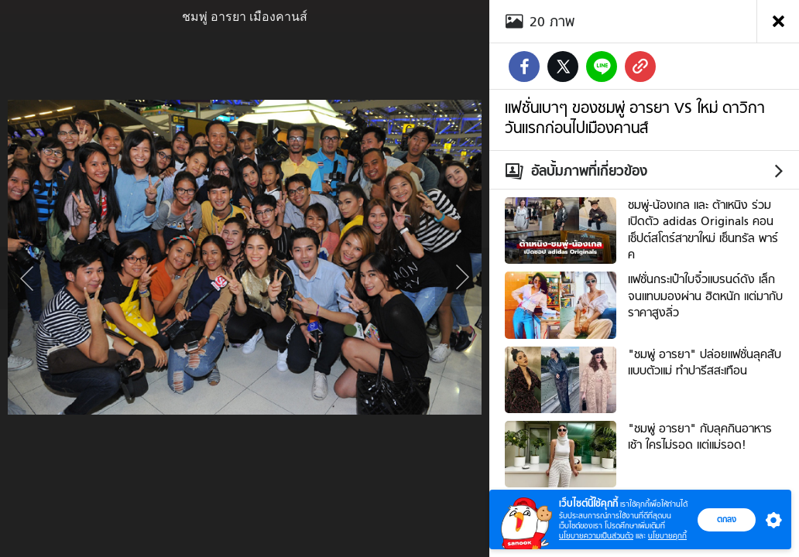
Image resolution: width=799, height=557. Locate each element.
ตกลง (726, 519)
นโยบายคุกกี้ (667, 535)
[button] (770, 519)
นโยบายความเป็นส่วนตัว (596, 535)
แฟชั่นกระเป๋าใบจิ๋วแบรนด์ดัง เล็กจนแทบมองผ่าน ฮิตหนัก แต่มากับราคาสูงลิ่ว (705, 296)
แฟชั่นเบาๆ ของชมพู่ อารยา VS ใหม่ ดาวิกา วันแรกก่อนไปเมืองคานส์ (635, 117)
